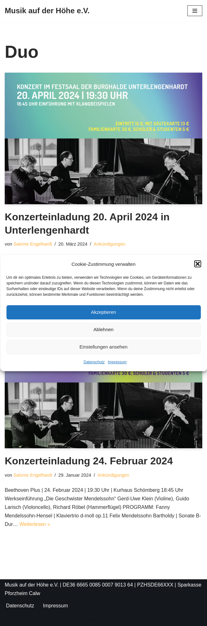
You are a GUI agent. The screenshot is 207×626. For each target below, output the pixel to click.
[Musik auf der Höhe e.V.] (47, 10)
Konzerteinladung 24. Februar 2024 (89, 461)
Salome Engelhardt (32, 244)
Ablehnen (103, 329)
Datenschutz (94, 362)
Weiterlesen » (34, 524)
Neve (71, 619)
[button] (197, 264)
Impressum (117, 362)
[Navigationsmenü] (194, 10)
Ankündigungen (109, 244)
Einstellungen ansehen (104, 346)
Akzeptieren (103, 312)
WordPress (129, 619)
